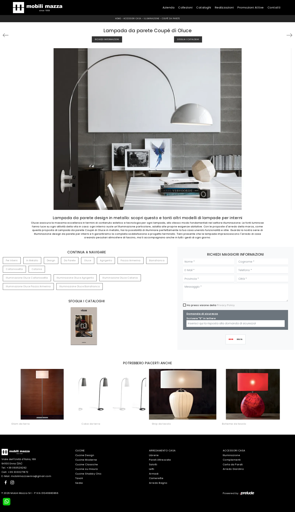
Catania (37, 269)
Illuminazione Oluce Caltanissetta (27, 277)
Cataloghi (203, 7)
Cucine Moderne (86, 460)
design (51, 260)
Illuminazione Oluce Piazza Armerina (28, 286)
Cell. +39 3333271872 (15, 472)
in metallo (32, 260)
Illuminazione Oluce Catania (120, 277)
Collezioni (185, 7)
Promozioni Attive (250, 7)
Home (118, 18)
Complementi (232, 460)
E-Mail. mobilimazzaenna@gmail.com (26, 476)
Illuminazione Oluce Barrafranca (79, 286)
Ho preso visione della (211, 305)
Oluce (87, 260)
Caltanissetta (14, 269)
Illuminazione (151, 18)
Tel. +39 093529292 (14, 467)
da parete (70, 260)
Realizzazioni (224, 7)
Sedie (79, 483)
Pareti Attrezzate (160, 460)
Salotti (153, 464)
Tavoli (79, 478)
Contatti (274, 7)
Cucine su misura (86, 469)
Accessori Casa (132, 18)
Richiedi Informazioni (107, 39)
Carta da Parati (233, 464)
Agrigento (106, 260)
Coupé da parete (171, 18)
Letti (151, 469)
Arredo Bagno (158, 483)
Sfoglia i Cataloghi (188, 39)
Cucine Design (84, 455)
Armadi (154, 473)
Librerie (154, 455)
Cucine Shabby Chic (88, 473)
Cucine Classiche (86, 464)
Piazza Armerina (131, 260)
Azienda (169, 7)
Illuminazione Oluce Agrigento (75, 277)
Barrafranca (157, 260)
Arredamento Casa (162, 450)
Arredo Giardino (233, 469)
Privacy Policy (226, 305)
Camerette (156, 478)
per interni (12, 260)
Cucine (80, 450)
